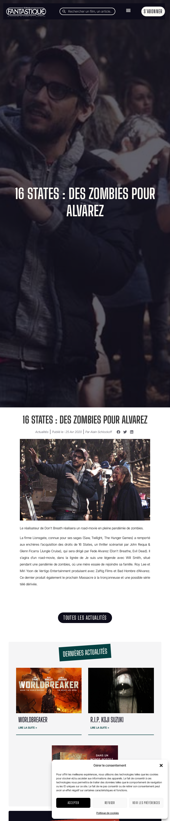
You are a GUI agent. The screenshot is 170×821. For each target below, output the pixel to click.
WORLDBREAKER (32, 720)
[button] (161, 765)
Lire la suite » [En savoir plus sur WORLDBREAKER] (27, 727)
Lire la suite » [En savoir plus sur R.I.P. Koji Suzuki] (99, 727)
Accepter (73, 803)
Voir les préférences (146, 803)
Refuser (110, 803)
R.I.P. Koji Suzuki (106, 720)
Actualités (42, 432)
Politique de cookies (107, 813)
